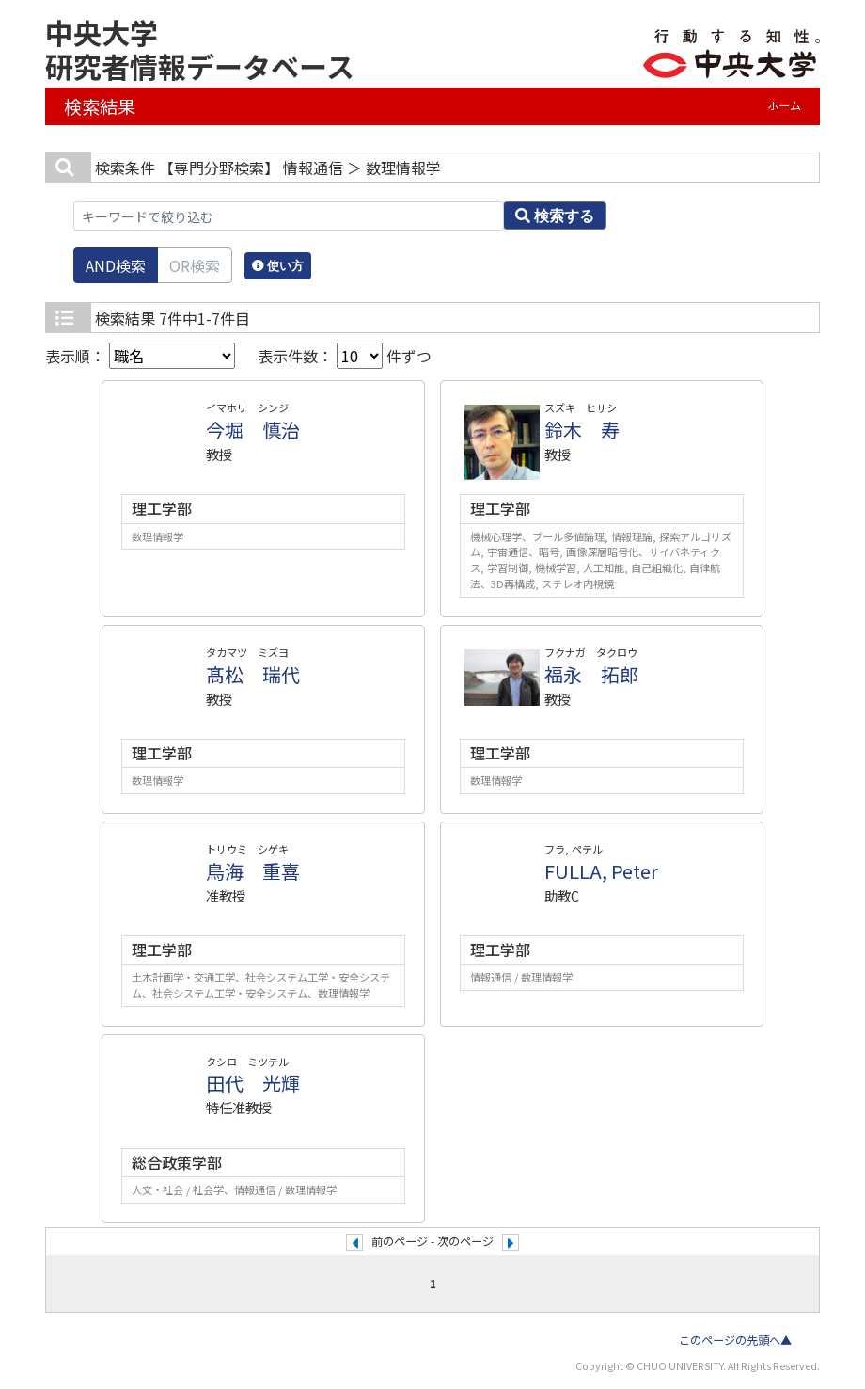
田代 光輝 (253, 1082)
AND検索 (116, 265)
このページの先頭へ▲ (735, 1340)
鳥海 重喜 (253, 871)
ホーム (784, 105)
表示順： (140, 356)
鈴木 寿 (582, 429)
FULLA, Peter (601, 871)
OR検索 (194, 265)
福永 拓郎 (591, 674)
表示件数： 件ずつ (345, 356)
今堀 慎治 (253, 429)
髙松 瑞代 (253, 674)
